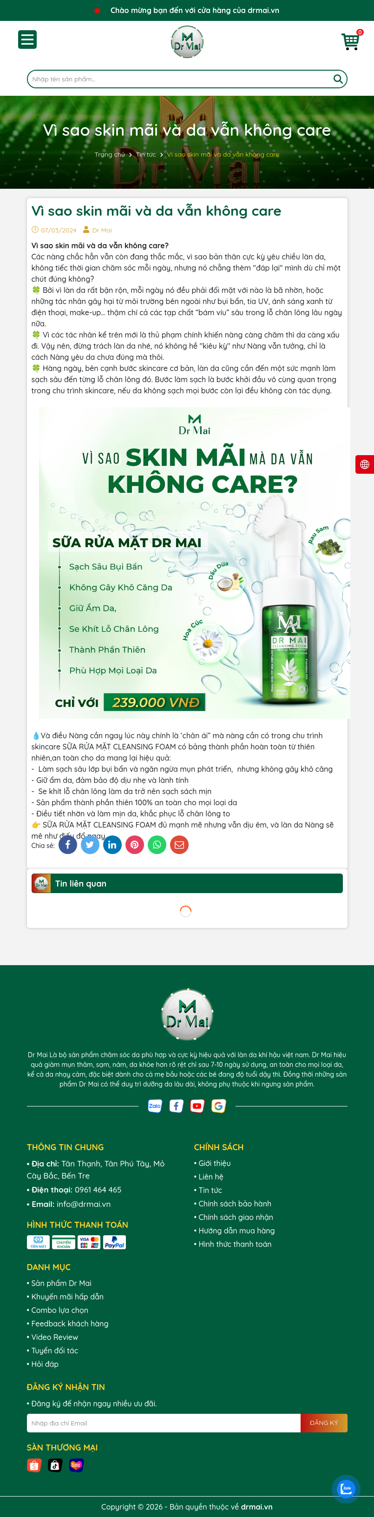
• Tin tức (208, 1190)
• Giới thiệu (212, 1163)
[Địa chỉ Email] (187, 1423)
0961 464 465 (98, 1189)
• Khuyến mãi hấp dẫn (65, 1296)
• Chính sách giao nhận (234, 1217)
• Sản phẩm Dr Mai (59, 1283)
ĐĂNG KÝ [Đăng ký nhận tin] (324, 1422)
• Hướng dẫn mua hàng (234, 1230)
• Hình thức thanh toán (233, 1244)
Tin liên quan (81, 883)
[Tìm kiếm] (338, 79)
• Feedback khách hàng (68, 1323)
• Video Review (53, 1337)
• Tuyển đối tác (52, 1350)
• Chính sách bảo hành (233, 1203)
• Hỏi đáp (43, 1364)
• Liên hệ (208, 1176)
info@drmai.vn (84, 1204)
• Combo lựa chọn (58, 1310)
